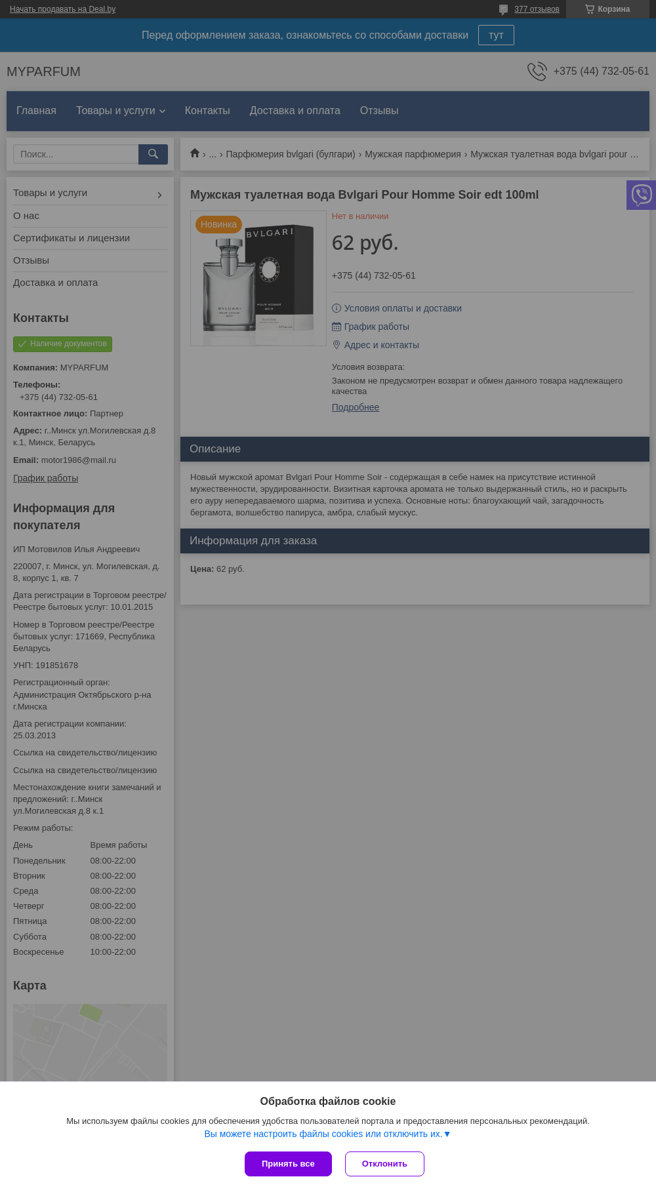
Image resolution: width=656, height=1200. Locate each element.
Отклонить (384, 1164)
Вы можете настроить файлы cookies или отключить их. (323, 1134)
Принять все (288, 1164)
